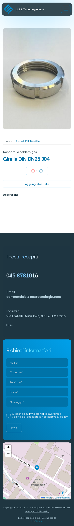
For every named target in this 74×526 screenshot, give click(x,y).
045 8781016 (22, 275)
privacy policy (59, 416)
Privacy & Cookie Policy (37, 511)
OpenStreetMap (62, 497)
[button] (37, 468)
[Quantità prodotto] (37, 171)
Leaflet (46, 497)
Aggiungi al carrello (37, 184)
